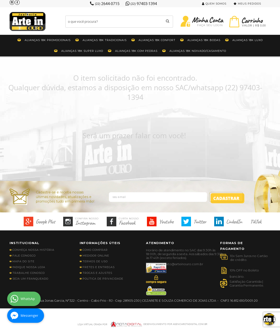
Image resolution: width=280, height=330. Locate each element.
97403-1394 (143, 3)
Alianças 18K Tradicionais (105, 40)
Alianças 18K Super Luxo (82, 51)
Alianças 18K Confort (157, 40)
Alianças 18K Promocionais (48, 40)
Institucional (24, 243)
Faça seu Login (210, 25)
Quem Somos (216, 3)
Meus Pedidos (249, 3)
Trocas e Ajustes (97, 273)
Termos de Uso (95, 261)
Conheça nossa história (33, 250)
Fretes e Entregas (99, 267)
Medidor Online (96, 255)
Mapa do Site (23, 261)
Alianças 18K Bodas (203, 40)
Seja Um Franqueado (30, 278)
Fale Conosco (24, 255)
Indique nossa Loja (28, 267)
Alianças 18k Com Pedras (136, 51)
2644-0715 (107, 3)
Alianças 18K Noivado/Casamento (197, 51)
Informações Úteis (100, 243)
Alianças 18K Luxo (247, 40)
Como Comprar (95, 250)
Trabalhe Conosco (28, 273)
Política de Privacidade (103, 278)
